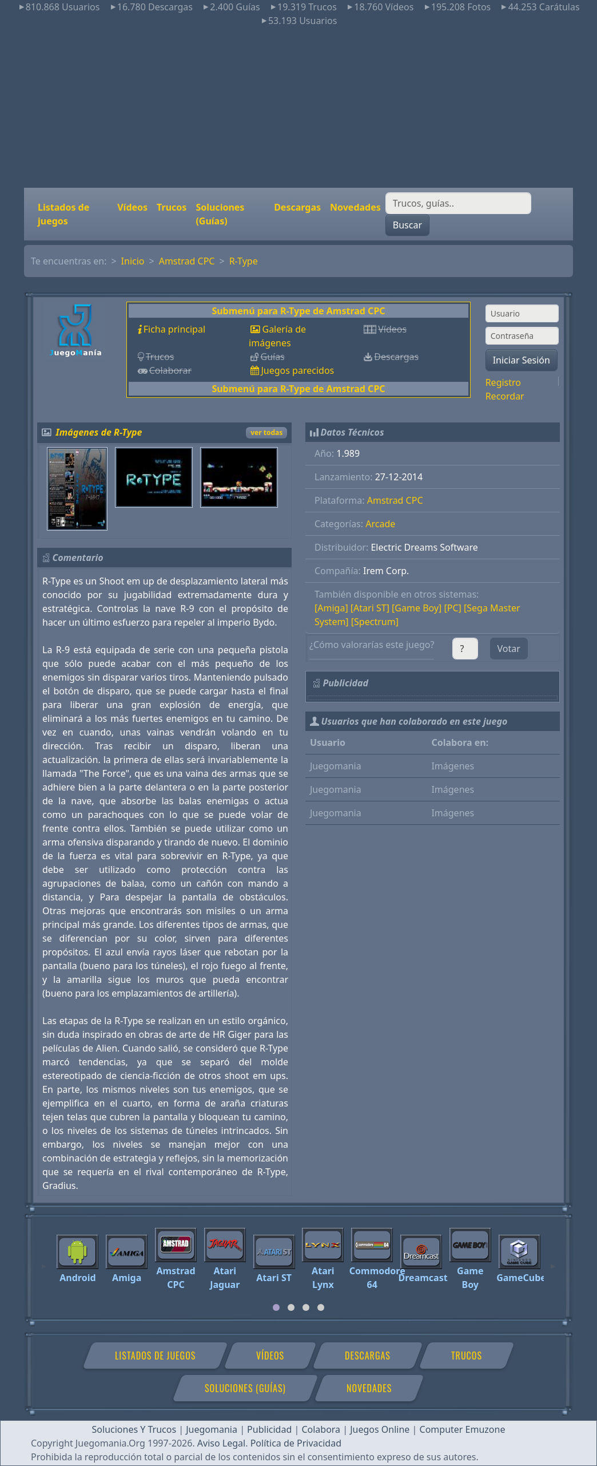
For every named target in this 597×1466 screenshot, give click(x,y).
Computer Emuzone (463, 1429)
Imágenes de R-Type (99, 432)
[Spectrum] (375, 621)
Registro (503, 382)
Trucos (171, 207)
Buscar (407, 225)
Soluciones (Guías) (220, 214)
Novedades (355, 207)
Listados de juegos (63, 214)
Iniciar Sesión (521, 360)
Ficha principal (174, 329)
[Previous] (44, 1261)
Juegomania (211, 1429)
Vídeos (132, 207)
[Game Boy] (416, 608)
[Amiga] (331, 608)
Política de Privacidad (295, 1443)
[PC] (452, 608)
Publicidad (269, 1429)
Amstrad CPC (187, 261)
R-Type (243, 261)
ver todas (266, 432)
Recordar (504, 396)
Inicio (133, 261)
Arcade (380, 523)
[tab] (276, 1307)
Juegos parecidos (297, 370)
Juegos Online (379, 1429)
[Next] (553, 1261)
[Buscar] (458, 203)
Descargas (297, 207)
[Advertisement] (298, 107)
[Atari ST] (370, 608)
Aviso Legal (221, 1443)
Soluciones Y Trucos (134, 1429)
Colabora (320, 1429)
